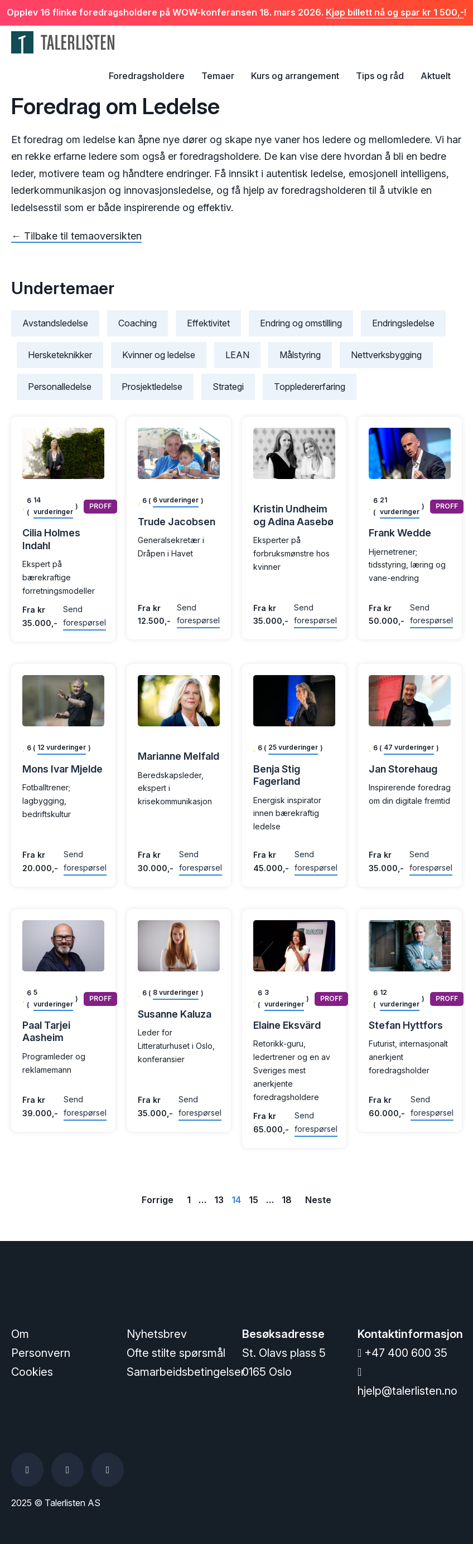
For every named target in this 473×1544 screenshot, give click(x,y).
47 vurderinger (409, 747)
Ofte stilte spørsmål (176, 1353)
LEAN (237, 354)
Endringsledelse (403, 323)
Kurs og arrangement (295, 75)
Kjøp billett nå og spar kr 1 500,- (395, 12)
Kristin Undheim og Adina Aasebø (293, 515)
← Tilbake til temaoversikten (76, 236)
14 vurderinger (53, 505)
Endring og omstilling (301, 323)
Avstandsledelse (55, 323)
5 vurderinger (53, 998)
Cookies (32, 1372)
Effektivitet (208, 323)
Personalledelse (59, 386)
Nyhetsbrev (157, 1334)
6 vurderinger (176, 500)
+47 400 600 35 (402, 1353)
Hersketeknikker (60, 354)
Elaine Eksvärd (287, 1025)
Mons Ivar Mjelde (62, 769)
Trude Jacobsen (176, 521)
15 (253, 1199)
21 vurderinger (399, 505)
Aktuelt (436, 75)
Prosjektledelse (152, 386)
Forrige (157, 1199)
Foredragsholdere (147, 75)
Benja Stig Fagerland (276, 775)
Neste (318, 1199)
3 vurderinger (284, 998)
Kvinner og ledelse (158, 354)
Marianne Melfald (178, 756)
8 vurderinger (176, 992)
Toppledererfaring (309, 386)
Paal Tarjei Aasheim (46, 1031)
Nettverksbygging (386, 354)
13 (219, 1199)
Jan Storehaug (403, 769)
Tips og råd (380, 75)
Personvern (40, 1353)
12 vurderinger (61, 747)
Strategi (228, 386)
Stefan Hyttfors (406, 1025)
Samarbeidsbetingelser (186, 1372)
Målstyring (300, 354)
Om (20, 1334)
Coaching (137, 323)
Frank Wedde (400, 533)
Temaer (217, 75)
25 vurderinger (293, 747)
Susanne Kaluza (174, 1014)
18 (287, 1199)
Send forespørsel (84, 615)
